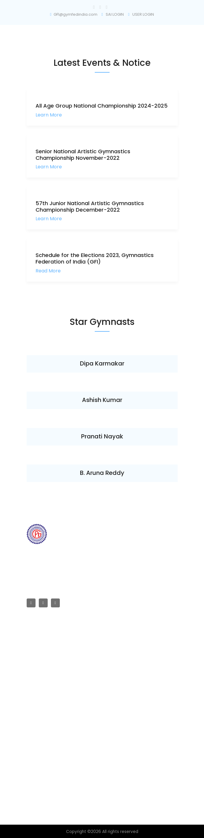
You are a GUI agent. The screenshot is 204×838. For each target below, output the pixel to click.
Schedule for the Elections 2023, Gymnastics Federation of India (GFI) (95, 258)
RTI (29, 644)
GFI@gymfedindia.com (73, 14)
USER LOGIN (141, 14)
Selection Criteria (43, 730)
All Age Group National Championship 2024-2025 (102, 105)
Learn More (49, 114)
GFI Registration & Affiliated (52, 634)
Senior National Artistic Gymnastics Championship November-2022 (83, 155)
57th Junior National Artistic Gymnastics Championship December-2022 (90, 206)
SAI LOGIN (113, 14)
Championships (42, 673)
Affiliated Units (40, 654)
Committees (39, 664)
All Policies (37, 720)
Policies (34, 740)
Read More (48, 270)
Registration (38, 750)
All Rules (34, 700)
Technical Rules (42, 710)
